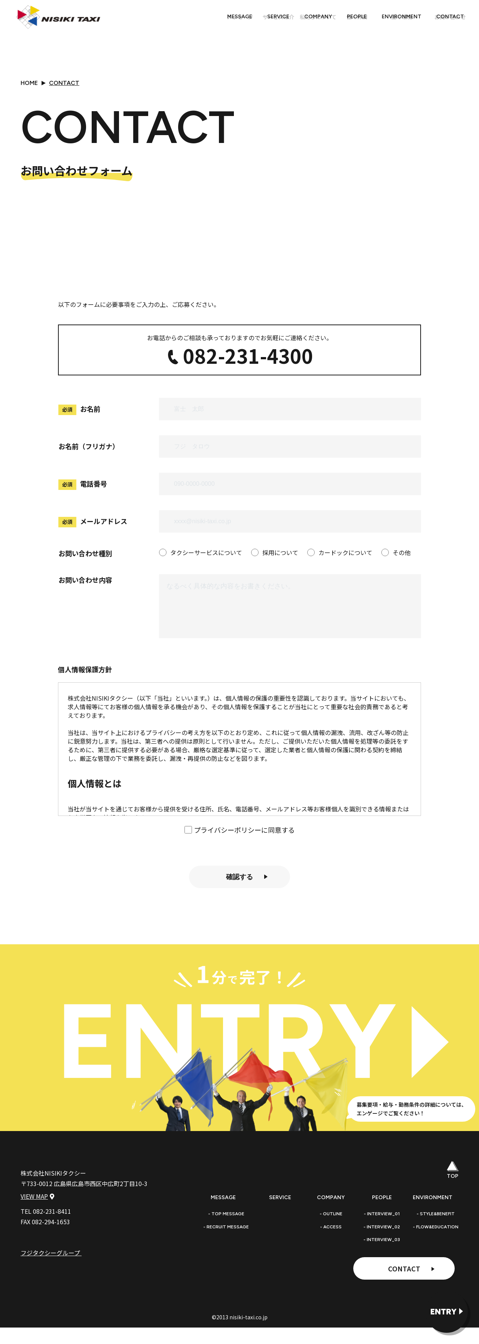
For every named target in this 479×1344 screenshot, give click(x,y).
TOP (453, 1183)
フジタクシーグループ (55, 1290)
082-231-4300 (239, 371)
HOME (29, 83)
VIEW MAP (37, 1234)
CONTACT (404, 1281)
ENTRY (443, 1311)
